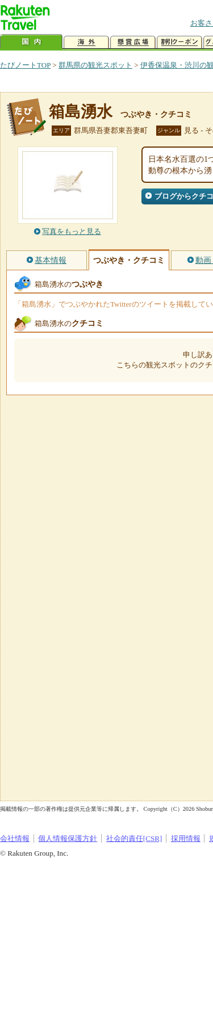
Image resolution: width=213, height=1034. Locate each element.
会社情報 (15, 838)
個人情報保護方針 (67, 838)
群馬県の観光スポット (95, 65)
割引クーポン (179, 42)
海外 (86, 42)
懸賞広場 (133, 42)
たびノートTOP (25, 65)
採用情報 (186, 838)
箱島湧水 (80, 111)
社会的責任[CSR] (134, 838)
